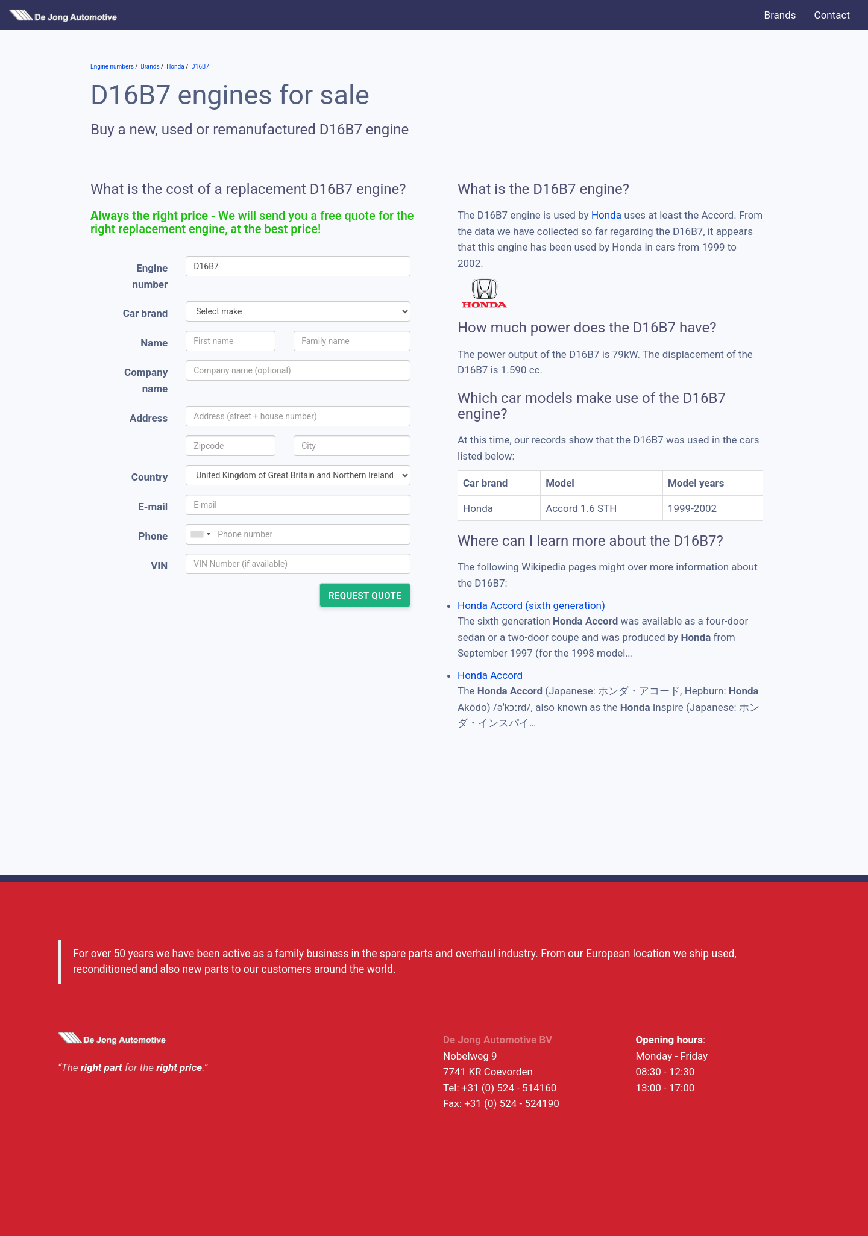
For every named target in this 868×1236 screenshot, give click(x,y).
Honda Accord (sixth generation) (531, 605)
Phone (153, 536)
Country (149, 477)
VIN (159, 566)
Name (154, 343)
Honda (606, 215)
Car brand (145, 313)
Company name (146, 380)
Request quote (365, 595)
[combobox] (200, 534)
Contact (832, 15)
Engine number (150, 276)
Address (149, 418)
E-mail (153, 507)
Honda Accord (490, 675)
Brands (780, 15)
